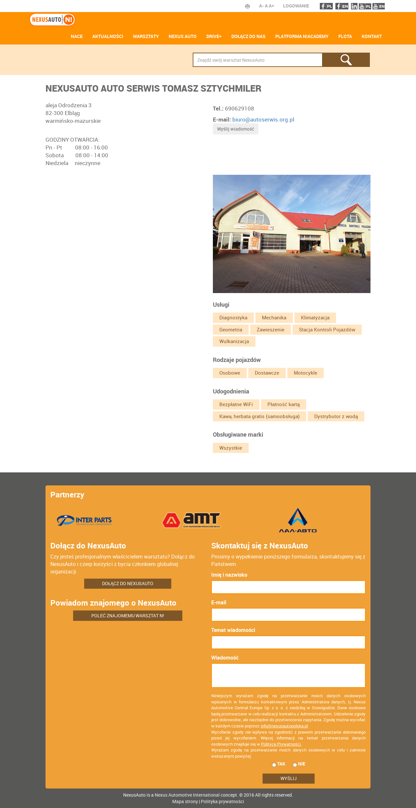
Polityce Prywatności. (281, 744)
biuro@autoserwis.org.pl (263, 119)
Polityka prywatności (222, 801)
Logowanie (296, 6)
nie (299, 764)
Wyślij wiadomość (235, 129)
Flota (345, 36)
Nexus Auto (183, 36)
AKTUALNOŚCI (107, 36)
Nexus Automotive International (187, 795)
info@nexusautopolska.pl (284, 726)
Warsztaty (146, 36)
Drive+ (214, 36)
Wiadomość (225, 657)
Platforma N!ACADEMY (302, 36)
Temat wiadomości (233, 630)
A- (261, 6)
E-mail (218, 602)
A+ (271, 6)
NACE (77, 36)
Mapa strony (185, 801)
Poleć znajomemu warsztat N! (127, 615)
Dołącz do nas (248, 36)
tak (278, 764)
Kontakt (372, 36)
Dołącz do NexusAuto (127, 583)
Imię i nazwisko (229, 574)
